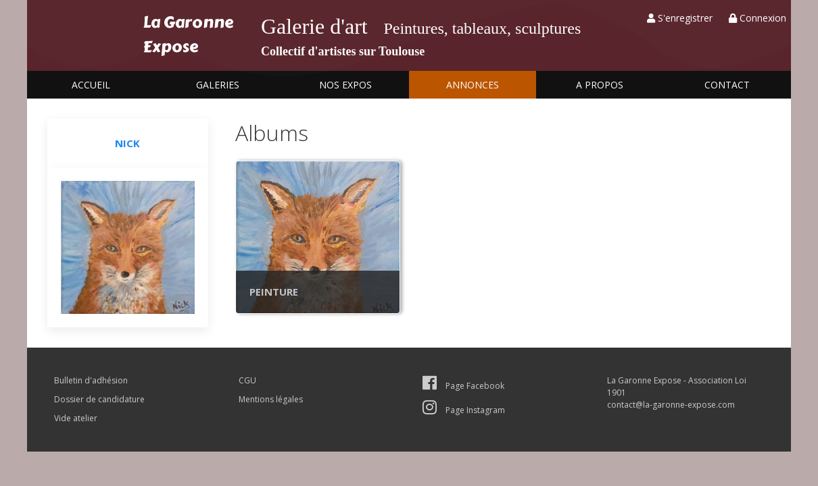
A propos (599, 84)
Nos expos (345, 84)
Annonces (472, 84)
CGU (247, 380)
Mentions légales (271, 399)
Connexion (757, 17)
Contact (727, 84)
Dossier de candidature (99, 399)
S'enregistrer (680, 17)
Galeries (217, 84)
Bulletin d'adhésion (91, 380)
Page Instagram (464, 410)
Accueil (91, 84)
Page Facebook (463, 386)
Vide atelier (75, 418)
